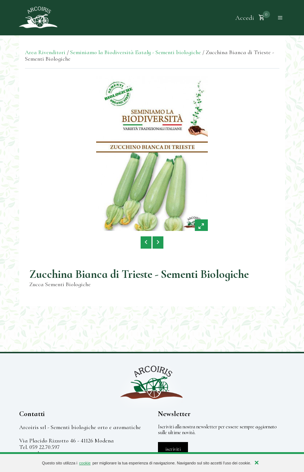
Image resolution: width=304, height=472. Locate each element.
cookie (85, 463)
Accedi (244, 18)
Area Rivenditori (45, 52)
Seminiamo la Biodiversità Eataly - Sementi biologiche (135, 52)
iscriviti (173, 449)
